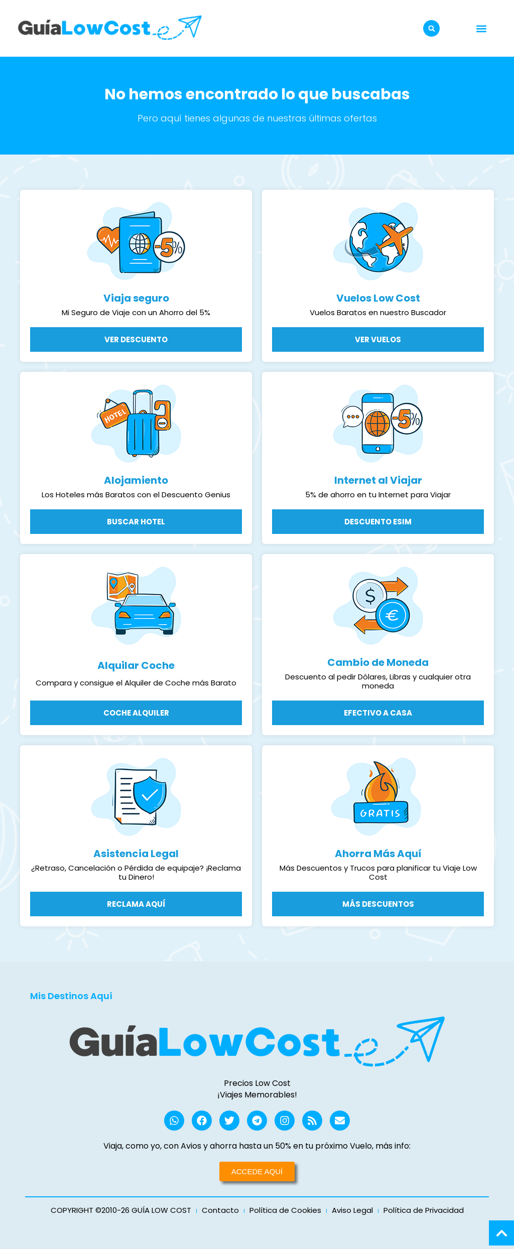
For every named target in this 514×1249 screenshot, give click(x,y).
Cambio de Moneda (378, 662)
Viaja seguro (136, 298)
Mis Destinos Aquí (71, 996)
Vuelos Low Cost (378, 298)
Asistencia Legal (136, 854)
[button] (431, 28)
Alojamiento (136, 480)
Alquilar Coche (136, 665)
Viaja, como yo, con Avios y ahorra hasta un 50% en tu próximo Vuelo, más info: (257, 1146)
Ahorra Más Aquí (378, 854)
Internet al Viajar (378, 480)
